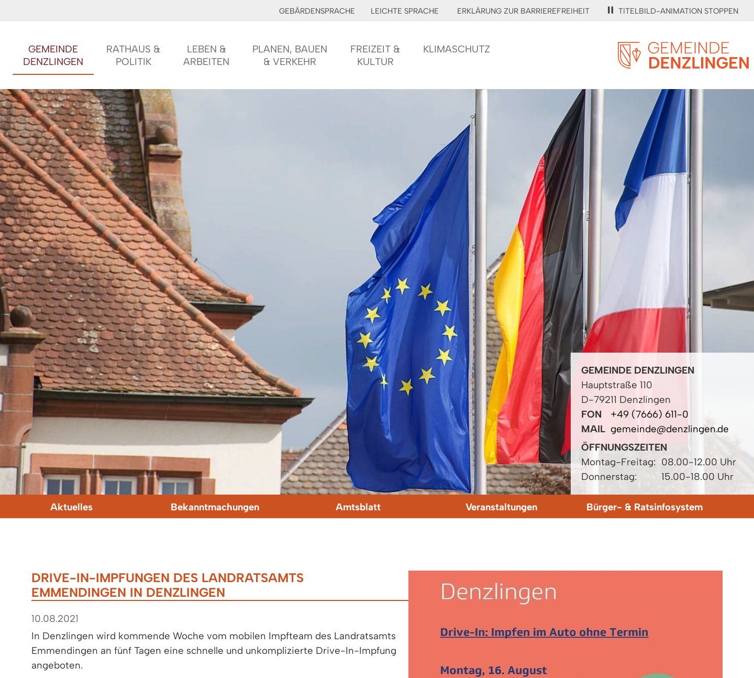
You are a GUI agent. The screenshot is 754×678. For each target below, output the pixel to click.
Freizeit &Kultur (375, 55)
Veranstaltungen (501, 507)
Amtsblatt (358, 507)
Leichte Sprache (405, 11)
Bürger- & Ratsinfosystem (644, 507)
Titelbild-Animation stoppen (673, 11)
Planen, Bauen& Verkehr (289, 55)
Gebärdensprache (317, 11)
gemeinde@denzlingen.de (670, 429)
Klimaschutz (456, 49)
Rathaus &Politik (133, 55)
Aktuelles (71, 507)
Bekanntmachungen (215, 507)
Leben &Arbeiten (206, 55)
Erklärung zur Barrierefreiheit (523, 11)
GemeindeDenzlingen (53, 55)
